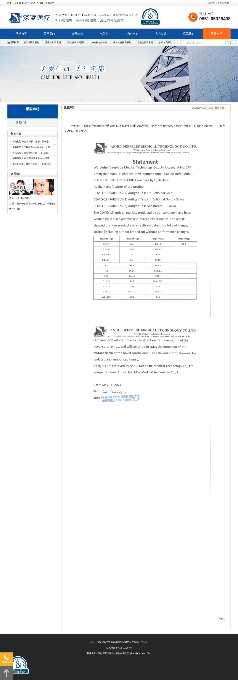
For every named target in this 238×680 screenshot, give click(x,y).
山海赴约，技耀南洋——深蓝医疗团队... (32, 147)
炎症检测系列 (165, 42)
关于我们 (49, 33)
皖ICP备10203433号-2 (140, 653)
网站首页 (21, 33)
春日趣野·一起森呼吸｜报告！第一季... (31, 141)
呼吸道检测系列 (53, 42)
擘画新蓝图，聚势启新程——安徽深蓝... (32, 164)
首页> (211, 107)
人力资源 (160, 33)
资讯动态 (77, 33)
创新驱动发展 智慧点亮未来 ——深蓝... (31, 158)
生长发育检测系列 (122, 42)
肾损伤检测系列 (145, 42)
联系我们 (212, 2)
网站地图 (224, 2)
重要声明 (216, 33)
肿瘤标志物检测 (99, 42)
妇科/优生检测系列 (76, 42)
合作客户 (133, 33)
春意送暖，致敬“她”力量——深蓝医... (31, 152)
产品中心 (105, 33)
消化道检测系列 (31, 42)
